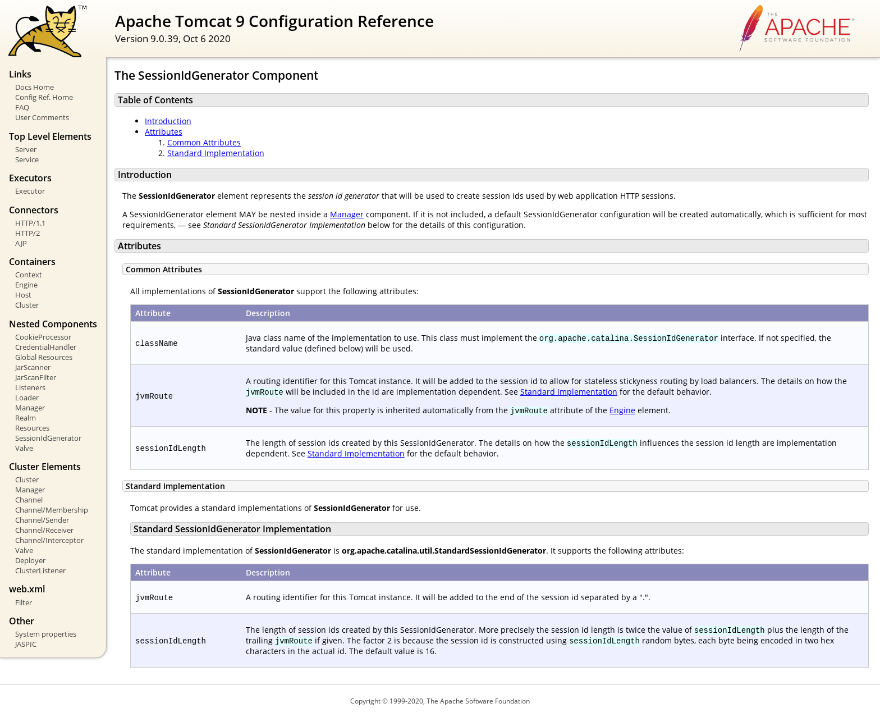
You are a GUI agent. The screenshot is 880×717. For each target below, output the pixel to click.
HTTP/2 (27, 233)
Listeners (30, 387)
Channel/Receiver (44, 530)
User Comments (42, 117)
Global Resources (43, 357)
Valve (24, 448)
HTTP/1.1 (30, 223)
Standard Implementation (215, 153)
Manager (30, 408)
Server (25, 149)
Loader (27, 397)
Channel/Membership (51, 510)
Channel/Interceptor (49, 540)
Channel (29, 500)
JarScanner (33, 367)
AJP (21, 243)
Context (28, 275)
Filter (23, 602)
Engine (26, 285)
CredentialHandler (45, 347)
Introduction (168, 121)
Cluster (27, 305)
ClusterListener (40, 570)
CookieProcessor (43, 337)
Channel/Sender (42, 520)
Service (27, 159)
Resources (32, 428)
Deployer (30, 560)
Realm (25, 418)
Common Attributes (204, 142)
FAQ (22, 107)
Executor (30, 191)
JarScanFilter (35, 377)
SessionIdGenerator (48, 438)
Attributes (163, 131)
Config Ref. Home (44, 97)
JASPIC (25, 644)
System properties (45, 634)
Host (23, 295)
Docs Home (34, 87)
